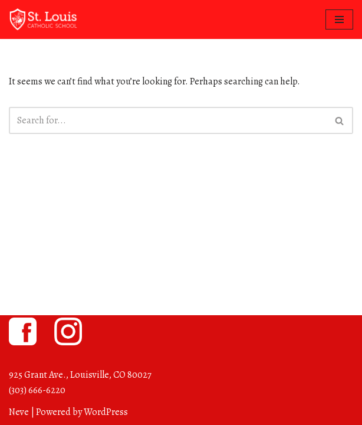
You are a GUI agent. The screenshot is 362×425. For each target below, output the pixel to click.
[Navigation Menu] (339, 19)
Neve (19, 412)
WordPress (106, 412)
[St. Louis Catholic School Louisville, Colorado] (44, 19)
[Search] (168, 120)
